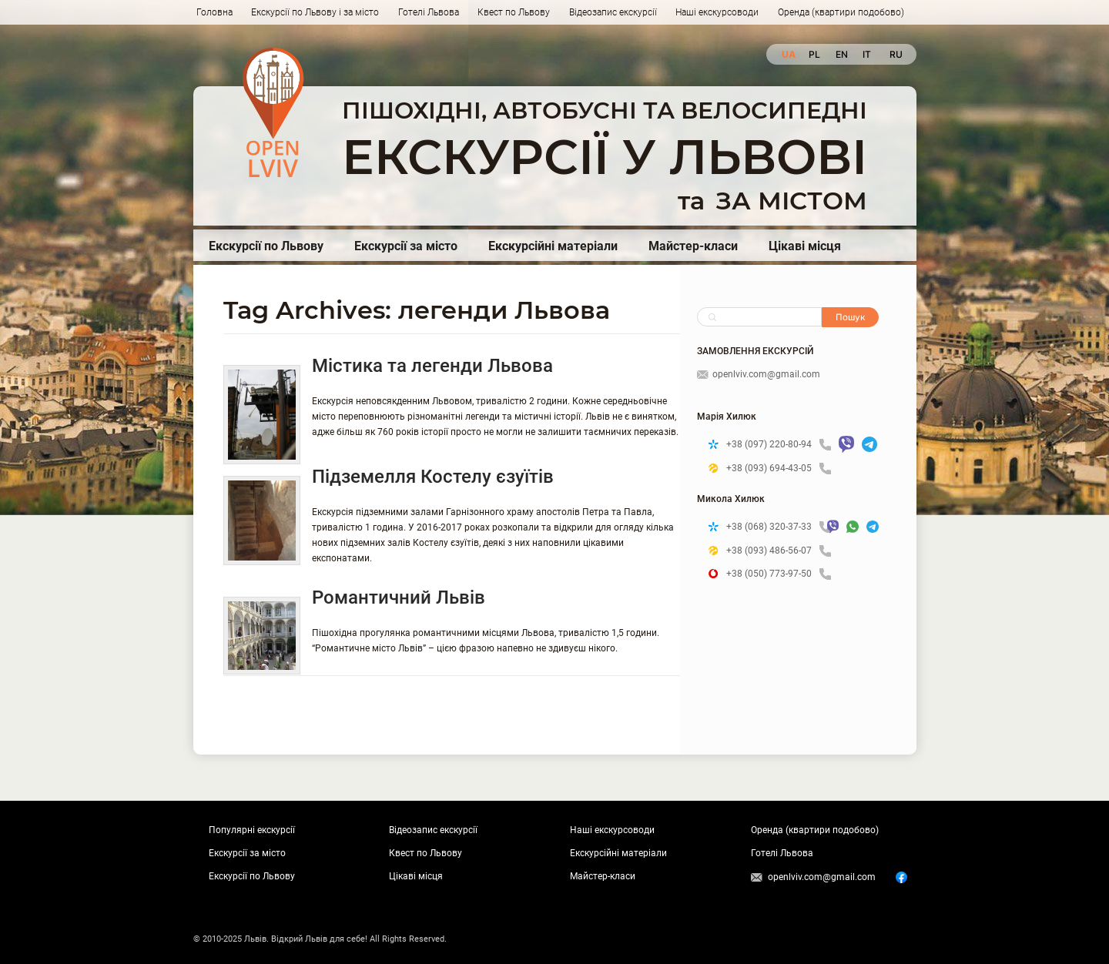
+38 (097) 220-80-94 (778, 444)
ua (787, 54)
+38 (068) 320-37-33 (772, 527)
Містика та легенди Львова (432, 366)
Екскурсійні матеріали (553, 246)
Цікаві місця (805, 246)
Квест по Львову (513, 12)
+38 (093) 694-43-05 (778, 468)
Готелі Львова (428, 12)
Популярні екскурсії (252, 830)
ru (895, 54)
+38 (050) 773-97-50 (778, 574)
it (867, 54)
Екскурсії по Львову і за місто (315, 12)
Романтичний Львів (398, 597)
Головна (214, 12)
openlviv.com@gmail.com (758, 374)
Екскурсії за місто (405, 246)
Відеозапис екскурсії (613, 12)
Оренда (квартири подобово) (841, 12)
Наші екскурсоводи (717, 12)
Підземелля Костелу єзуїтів (433, 476)
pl (814, 54)
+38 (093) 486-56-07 (778, 551)
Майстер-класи (693, 246)
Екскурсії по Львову (266, 246)
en (841, 54)
